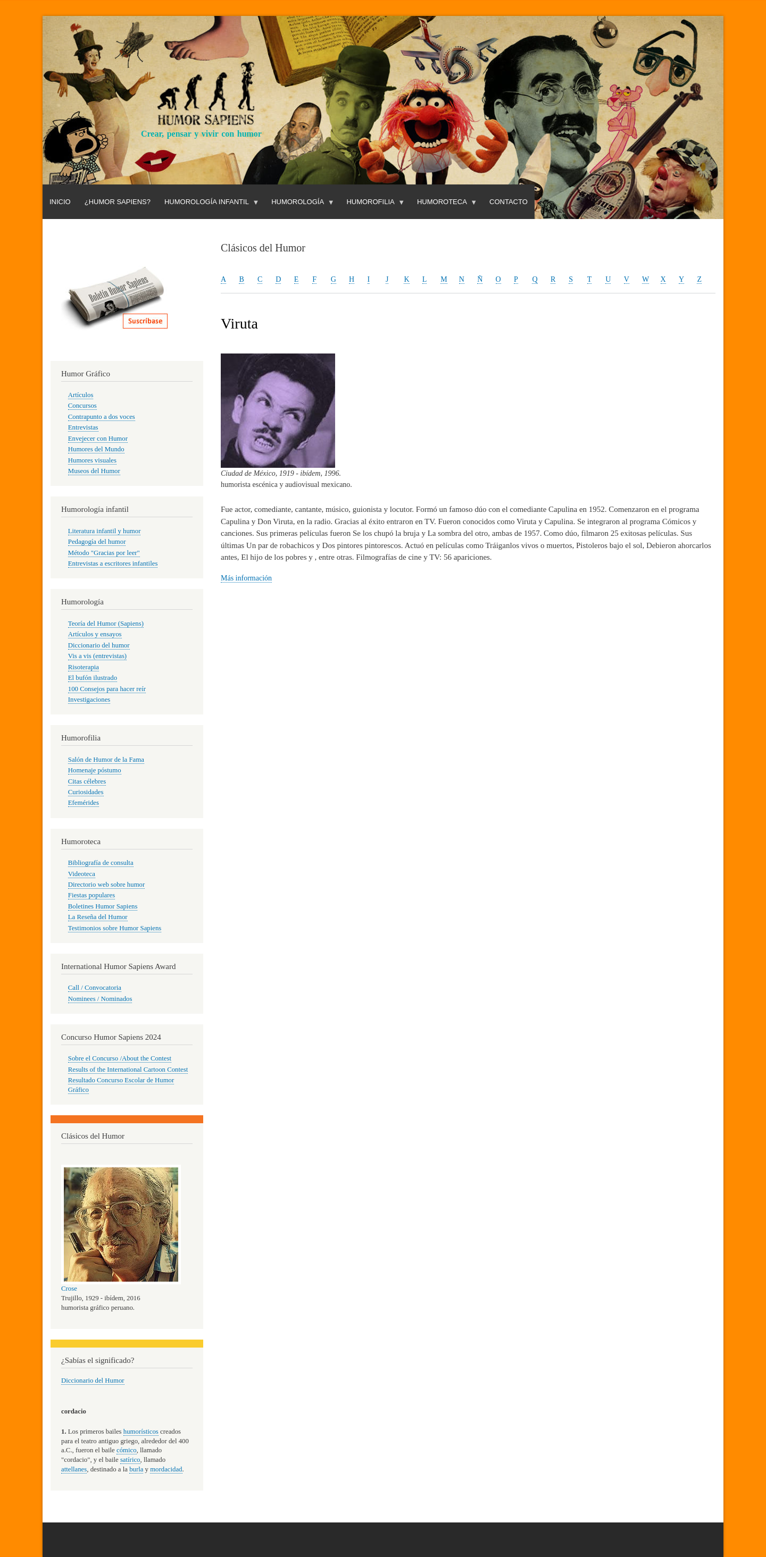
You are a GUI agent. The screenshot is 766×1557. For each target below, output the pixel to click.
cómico (126, 1450)
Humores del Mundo (96, 449)
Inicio (60, 202)
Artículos (81, 395)
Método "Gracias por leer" (104, 553)
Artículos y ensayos (95, 634)
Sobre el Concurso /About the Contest (119, 1058)
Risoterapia (83, 667)
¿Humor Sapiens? (118, 202)
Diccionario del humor (99, 645)
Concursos (82, 405)
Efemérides (83, 802)
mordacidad (166, 1469)
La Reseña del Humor (98, 917)
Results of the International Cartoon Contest (128, 1069)
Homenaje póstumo (94, 770)
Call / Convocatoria (94, 987)
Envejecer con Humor (98, 438)
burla (136, 1469)
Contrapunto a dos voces (101, 416)
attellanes (74, 1469)
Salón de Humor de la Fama (106, 759)
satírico (130, 1459)
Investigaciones (89, 699)
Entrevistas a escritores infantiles (113, 563)
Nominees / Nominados (100, 999)
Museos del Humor (94, 471)
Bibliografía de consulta (101, 862)
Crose (69, 1288)
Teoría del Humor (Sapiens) (106, 623)
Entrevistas (83, 427)
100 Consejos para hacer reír (107, 689)
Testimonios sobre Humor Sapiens (115, 928)
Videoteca (81, 874)
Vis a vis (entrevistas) (97, 656)
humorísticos (141, 1431)
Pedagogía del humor (97, 541)
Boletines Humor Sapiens (103, 906)
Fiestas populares (91, 895)
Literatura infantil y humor (104, 531)
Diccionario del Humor (92, 1380)
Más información (246, 578)
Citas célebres (87, 781)
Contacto (508, 202)
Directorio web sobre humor (106, 884)
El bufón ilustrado (92, 677)
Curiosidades (86, 792)
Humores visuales (92, 460)
